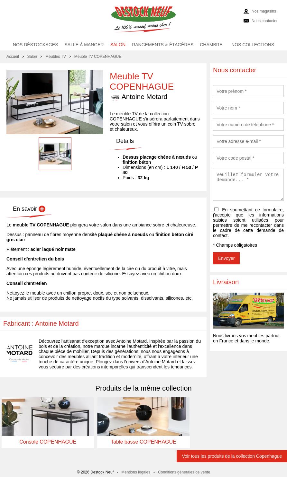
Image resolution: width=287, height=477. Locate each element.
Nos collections (252, 44)
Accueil (12, 56)
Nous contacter (265, 21)
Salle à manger (84, 44)
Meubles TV (55, 56)
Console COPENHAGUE (47, 442)
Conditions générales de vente (184, 472)
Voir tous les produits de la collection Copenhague (232, 456)
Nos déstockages (35, 44)
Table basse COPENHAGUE (143, 442)
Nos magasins (264, 11)
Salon (117, 44)
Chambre (211, 44)
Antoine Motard (138, 97)
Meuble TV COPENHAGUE (98, 56)
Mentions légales (135, 472)
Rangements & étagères (162, 44)
